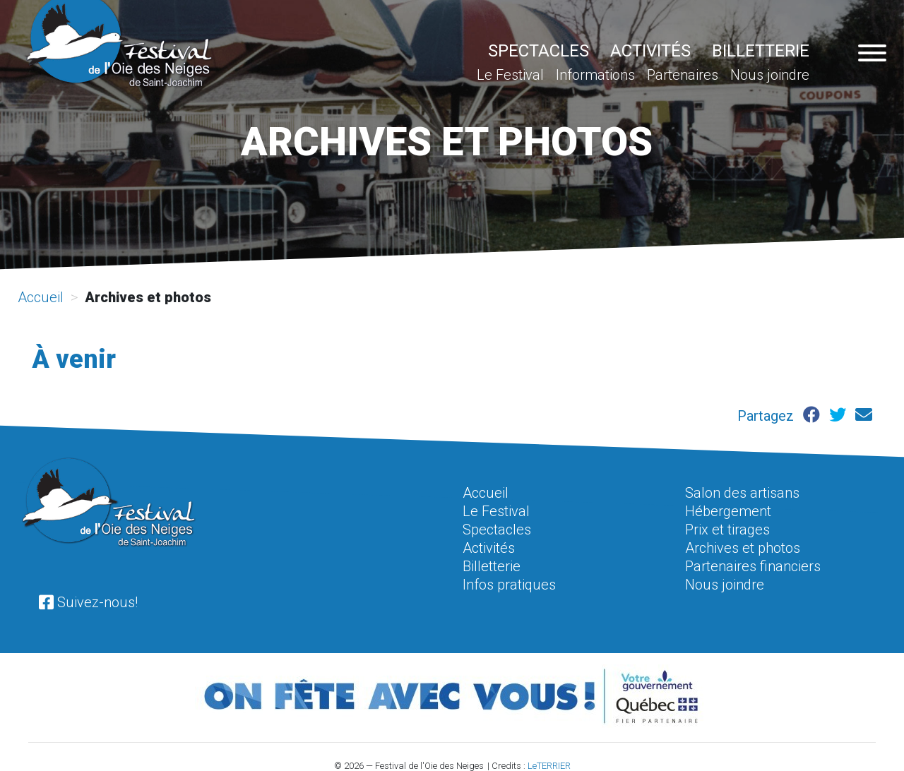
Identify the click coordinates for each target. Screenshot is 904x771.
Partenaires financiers (753, 566)
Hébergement (728, 511)
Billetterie (760, 51)
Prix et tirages (727, 529)
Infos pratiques (509, 584)
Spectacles (538, 51)
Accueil (41, 297)
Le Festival (510, 74)
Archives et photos (742, 547)
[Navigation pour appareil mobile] (872, 54)
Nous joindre (769, 74)
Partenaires (682, 74)
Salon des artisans (742, 492)
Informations (595, 74)
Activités (650, 51)
